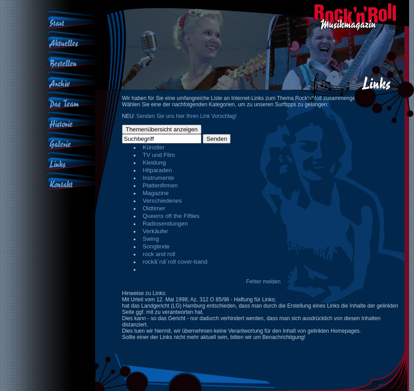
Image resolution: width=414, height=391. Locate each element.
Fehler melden (263, 281)
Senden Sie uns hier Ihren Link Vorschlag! (186, 116)
